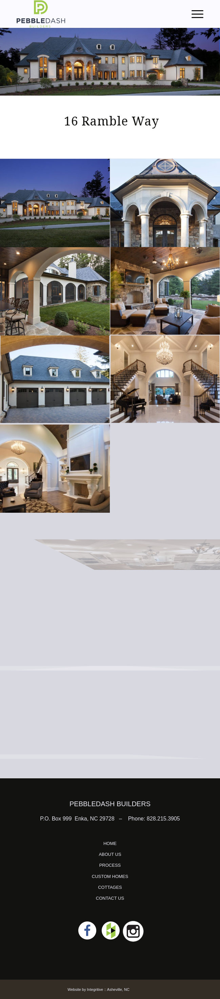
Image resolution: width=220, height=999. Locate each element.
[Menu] (194, 14)
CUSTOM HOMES (110, 876)
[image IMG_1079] (55, 380)
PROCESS (110, 865)
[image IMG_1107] (55, 291)
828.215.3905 (163, 819)
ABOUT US (110, 854)
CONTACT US (110, 898)
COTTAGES (110, 887)
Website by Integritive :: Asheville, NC (98, 989)
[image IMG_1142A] (55, 203)
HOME (110, 843)
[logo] (91, 14)
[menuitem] (194, 14)
